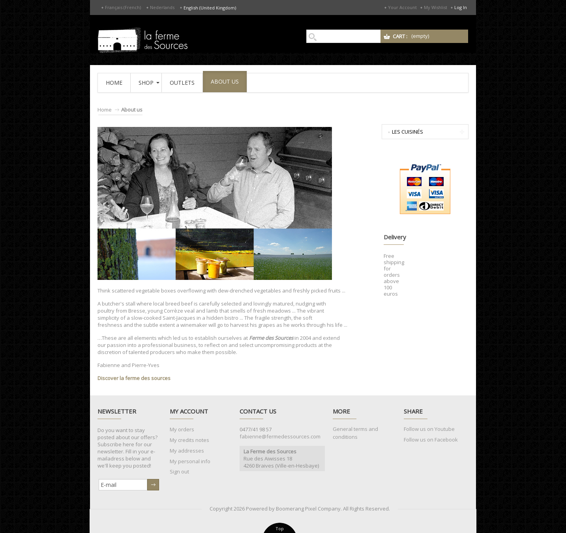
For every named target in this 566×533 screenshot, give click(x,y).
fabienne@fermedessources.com (280, 436)
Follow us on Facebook (431, 439)
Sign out (179, 471)
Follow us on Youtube (429, 428)
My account (189, 411)
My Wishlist (435, 7)
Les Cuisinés (407, 131)
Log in (460, 7)
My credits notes (189, 440)
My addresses (187, 450)
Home (104, 109)
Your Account (402, 7)
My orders (182, 429)
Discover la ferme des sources (134, 378)
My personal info (190, 461)
